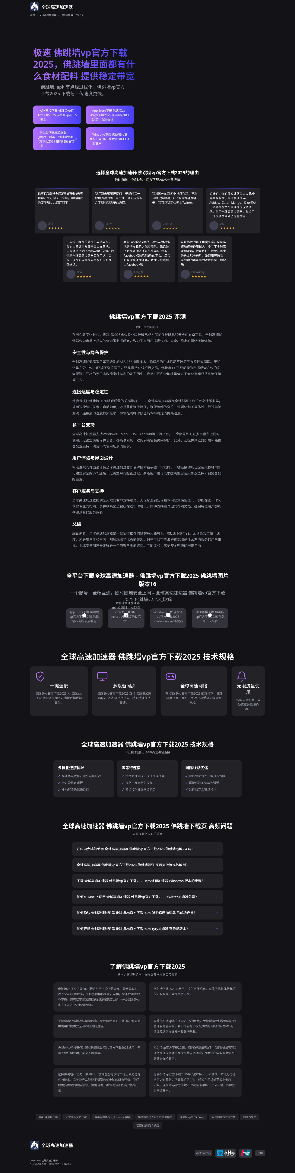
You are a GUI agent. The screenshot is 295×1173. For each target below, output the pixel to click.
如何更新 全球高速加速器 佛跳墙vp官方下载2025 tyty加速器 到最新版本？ (133, 928)
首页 (32, 15)
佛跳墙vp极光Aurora (192, 1117)
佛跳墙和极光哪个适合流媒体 (155, 1117)
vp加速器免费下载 (76, 1117)
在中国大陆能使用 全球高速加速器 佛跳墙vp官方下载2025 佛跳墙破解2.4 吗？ (136, 849)
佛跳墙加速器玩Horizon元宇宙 (112, 1117)
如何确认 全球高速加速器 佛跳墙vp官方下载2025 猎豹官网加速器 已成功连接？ (137, 912)
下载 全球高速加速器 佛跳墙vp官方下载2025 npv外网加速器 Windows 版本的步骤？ (141, 881)
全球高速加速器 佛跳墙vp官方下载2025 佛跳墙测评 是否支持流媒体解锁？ (133, 865)
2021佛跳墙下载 (48, 1117)
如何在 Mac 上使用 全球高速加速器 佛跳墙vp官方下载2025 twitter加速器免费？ (137, 897)
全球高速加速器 (47, 15)
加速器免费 (249, 1117)
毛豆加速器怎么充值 (224, 1117)
